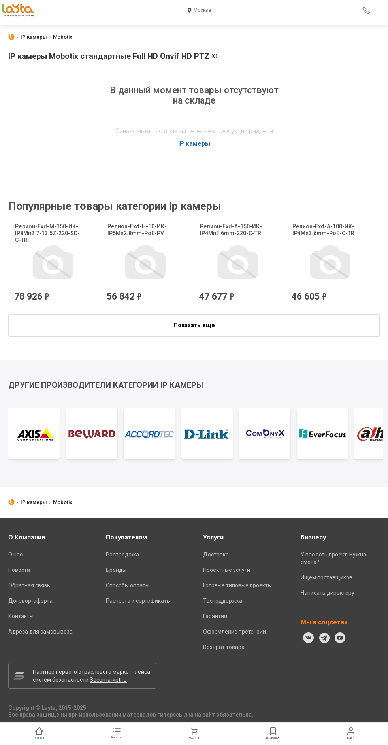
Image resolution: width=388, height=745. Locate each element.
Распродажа (122, 554)
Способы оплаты (127, 585)
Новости (19, 570)
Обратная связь (29, 585)
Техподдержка (222, 601)
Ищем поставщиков (326, 577)
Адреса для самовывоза (40, 631)
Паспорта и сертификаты (138, 601)
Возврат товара (224, 647)
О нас (15, 554)
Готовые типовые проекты (237, 585)
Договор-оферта (30, 601)
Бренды (116, 570)
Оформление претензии (234, 631)
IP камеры (194, 143)
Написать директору (327, 593)
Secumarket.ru (108, 680)
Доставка (216, 554)
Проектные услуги (226, 570)
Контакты (21, 616)
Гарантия (215, 616)
